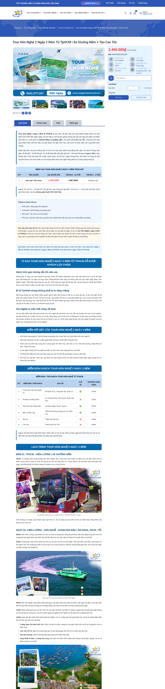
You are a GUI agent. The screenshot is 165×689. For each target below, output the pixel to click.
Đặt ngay (119, 97)
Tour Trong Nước (33, 13)
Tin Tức (132, 3)
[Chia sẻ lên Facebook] (23, 113)
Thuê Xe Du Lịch (97, 13)
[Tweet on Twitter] (29, 113)
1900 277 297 (147, 14)
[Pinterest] (26, 113)
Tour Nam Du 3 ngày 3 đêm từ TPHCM (44, 250)
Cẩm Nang (121, 3)
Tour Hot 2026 (65, 13)
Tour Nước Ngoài (50, 13)
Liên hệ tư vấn (141, 97)
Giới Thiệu (110, 3)
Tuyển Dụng (142, 3)
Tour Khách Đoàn (81, 13)
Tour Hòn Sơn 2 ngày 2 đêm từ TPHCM (74, 250)
